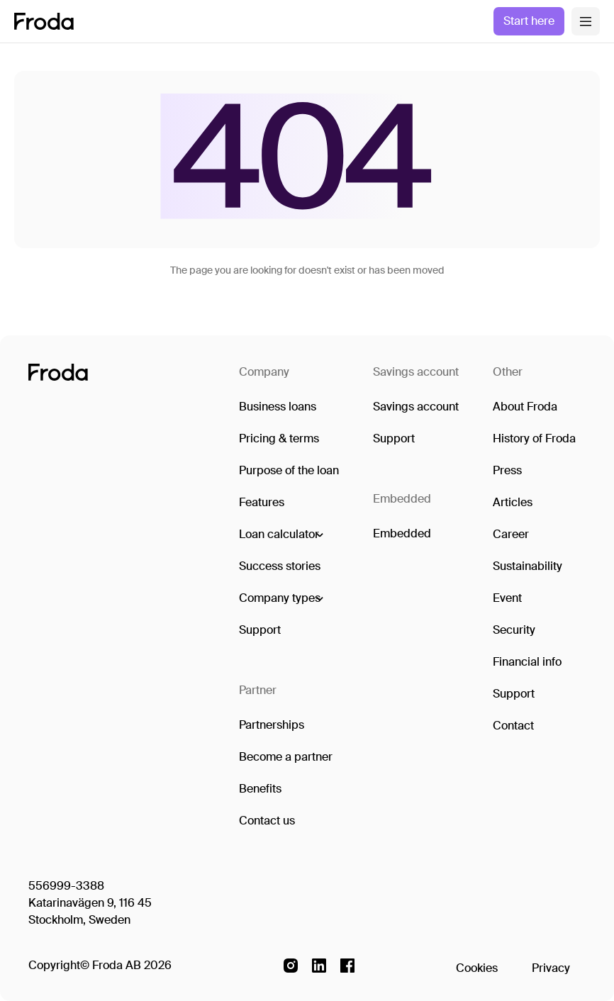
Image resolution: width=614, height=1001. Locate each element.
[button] (280, 534)
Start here (528, 20)
